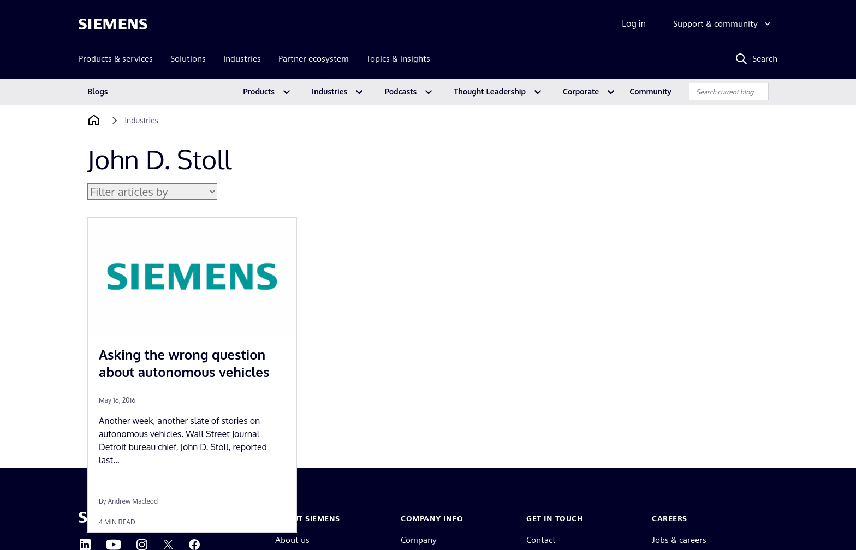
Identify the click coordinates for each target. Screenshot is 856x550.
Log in (634, 23)
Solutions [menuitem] (188, 58)
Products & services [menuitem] (116, 58)
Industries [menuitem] (242, 58)
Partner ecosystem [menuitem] (313, 58)
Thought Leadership (490, 91)
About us (292, 540)
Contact (541, 540)
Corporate (581, 91)
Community (650, 91)
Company (419, 540)
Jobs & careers (679, 540)
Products (259, 91)
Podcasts (400, 91)
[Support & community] (723, 24)
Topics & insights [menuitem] (398, 58)
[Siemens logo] (113, 24)
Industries (329, 91)
